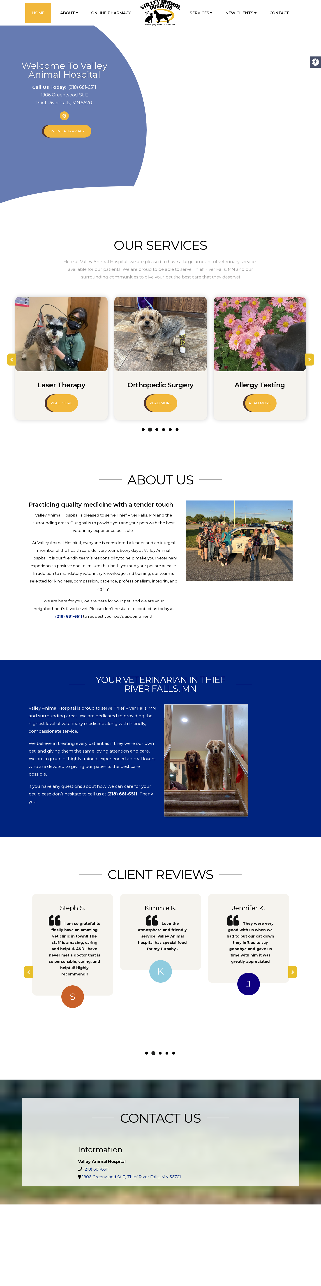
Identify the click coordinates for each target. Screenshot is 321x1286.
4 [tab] (163, 429)
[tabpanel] (61, 359)
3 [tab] (156, 429)
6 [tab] (177, 429)
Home (38, 13)
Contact (279, 13)
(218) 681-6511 (82, 87)
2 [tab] (149, 429)
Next (309, 359)
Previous (11, 359)
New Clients (239, 13)
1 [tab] (143, 430)
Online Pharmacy (111, 13)
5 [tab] (170, 429)
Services (199, 13)
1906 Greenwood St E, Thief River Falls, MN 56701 (131, 1176)
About (67, 13)
